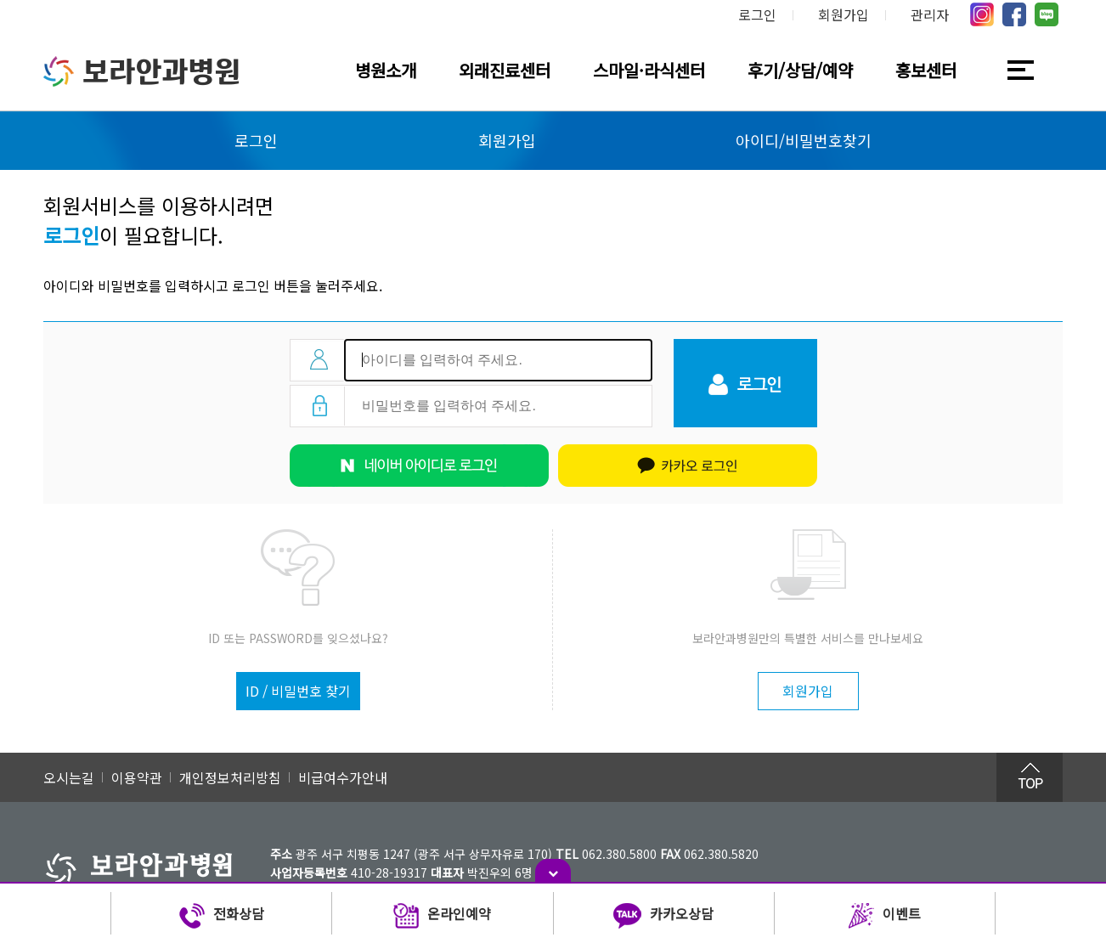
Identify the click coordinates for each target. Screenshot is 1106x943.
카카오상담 (663, 916)
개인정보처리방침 (230, 777)
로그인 (757, 14)
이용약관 (136, 777)
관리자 (930, 14)
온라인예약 (442, 916)
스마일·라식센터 (649, 70)
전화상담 (221, 916)
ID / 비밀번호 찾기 (298, 690)
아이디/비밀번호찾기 (804, 140)
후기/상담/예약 (800, 70)
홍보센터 (925, 70)
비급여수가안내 (342, 777)
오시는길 (68, 777)
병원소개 (385, 70)
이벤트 (885, 916)
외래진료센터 (504, 70)
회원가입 (843, 14)
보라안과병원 (141, 71)
